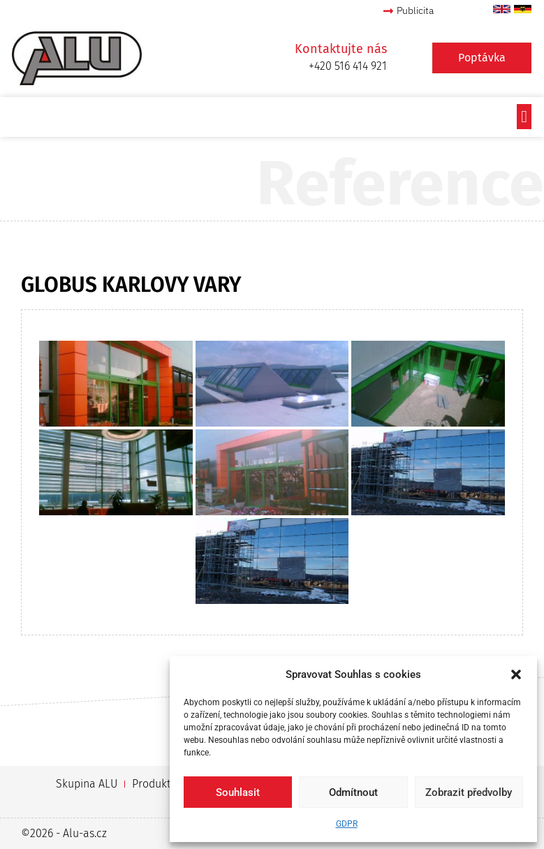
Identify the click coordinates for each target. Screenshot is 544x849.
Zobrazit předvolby (468, 792)
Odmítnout (353, 792)
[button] (516, 674)
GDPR (347, 824)
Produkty (153, 783)
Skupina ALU (86, 783)
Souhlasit (238, 792)
